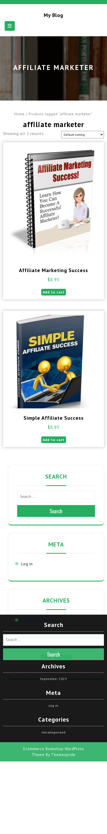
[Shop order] (82, 134)
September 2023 (37, 620)
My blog (53, 15)
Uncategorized (54, 690)
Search (56, 511)
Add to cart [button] (54, 292)
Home (19, 114)
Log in (27, 563)
